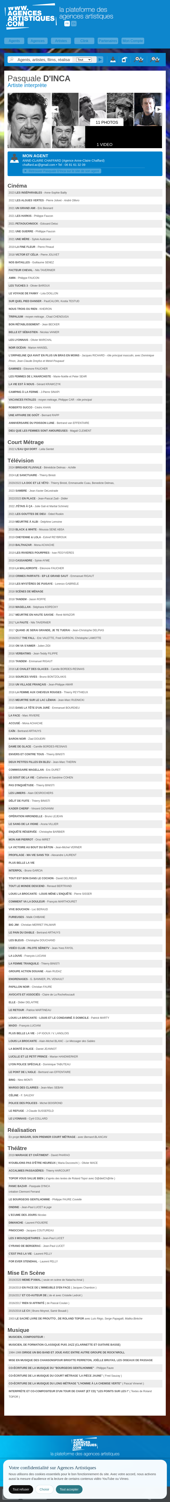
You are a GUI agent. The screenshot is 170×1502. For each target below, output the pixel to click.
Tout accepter (69, 1489)
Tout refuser (21, 1489)
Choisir (44, 1489)
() (83, 160)
